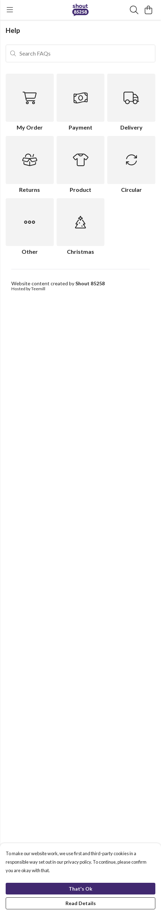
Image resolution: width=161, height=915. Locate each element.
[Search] (134, 10)
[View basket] (148, 10)
